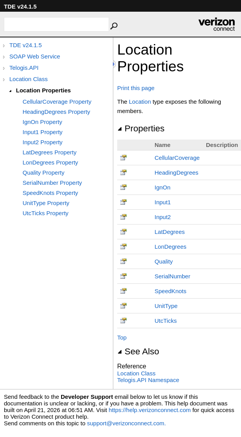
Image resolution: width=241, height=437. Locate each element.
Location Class (28, 79)
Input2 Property (43, 142)
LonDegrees (170, 246)
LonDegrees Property (50, 162)
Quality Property (44, 172)
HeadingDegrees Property (56, 111)
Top (122, 337)
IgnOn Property (42, 122)
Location (140, 101)
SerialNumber (172, 276)
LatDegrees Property (49, 152)
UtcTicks (166, 320)
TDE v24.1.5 (25, 45)
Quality (164, 261)
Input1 (163, 202)
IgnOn (163, 187)
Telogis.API (24, 67)
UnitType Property (46, 203)
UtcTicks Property (46, 213)
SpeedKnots (170, 291)
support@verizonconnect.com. (126, 423)
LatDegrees (170, 231)
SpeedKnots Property (50, 192)
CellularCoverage (177, 157)
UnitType (166, 306)
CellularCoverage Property (57, 101)
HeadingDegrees (177, 172)
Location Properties (43, 90)
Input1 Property (43, 132)
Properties (141, 128)
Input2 (163, 217)
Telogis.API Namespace (148, 380)
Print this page (136, 88)
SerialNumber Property (52, 182)
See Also (138, 351)
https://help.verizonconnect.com (150, 410)
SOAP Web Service (34, 56)
